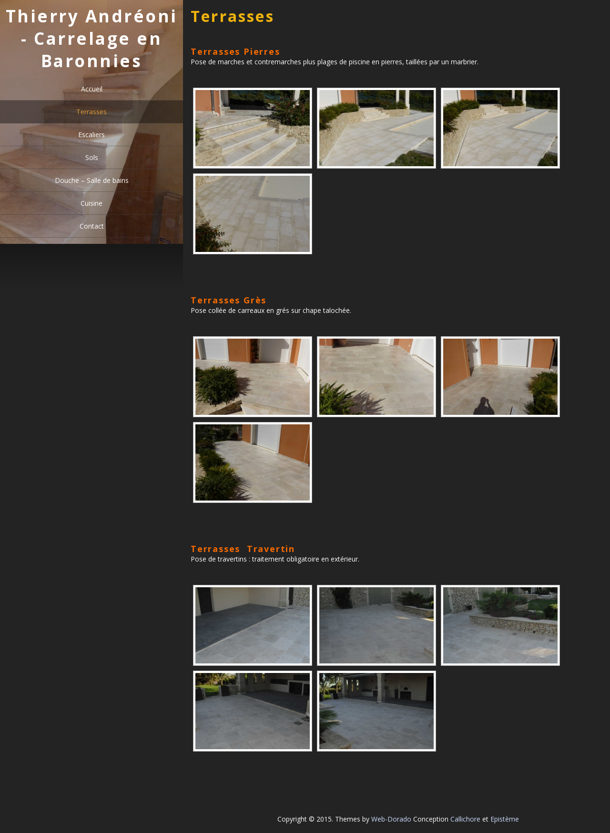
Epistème (504, 818)
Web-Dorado (391, 818)
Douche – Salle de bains (92, 180)
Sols (91, 157)
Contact (92, 226)
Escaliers (91, 134)
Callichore (465, 818)
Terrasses (91, 111)
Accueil (91, 88)
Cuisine (91, 203)
